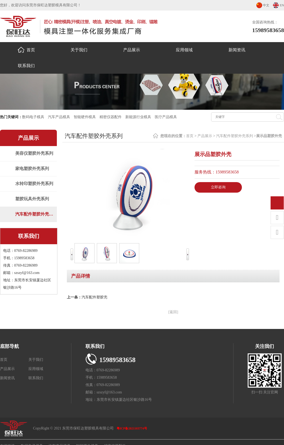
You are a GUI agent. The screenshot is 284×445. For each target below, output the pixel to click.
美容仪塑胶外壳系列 (36, 154)
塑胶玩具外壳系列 (34, 202)
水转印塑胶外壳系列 (36, 186)
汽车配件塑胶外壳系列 (37, 218)
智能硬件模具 (85, 117)
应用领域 (184, 50)
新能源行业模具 (138, 117)
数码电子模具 (33, 117)
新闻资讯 (236, 50)
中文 (266, 5)
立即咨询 (218, 187)
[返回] (173, 312)
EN (282, 5)
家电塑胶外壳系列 (34, 170)
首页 (26, 50)
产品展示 (131, 50)
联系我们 (26, 65)
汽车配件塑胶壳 (94, 297)
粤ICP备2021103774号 (132, 428)
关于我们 (79, 50)
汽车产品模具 (59, 117)
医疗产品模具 (166, 117)
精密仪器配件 (110, 117)
